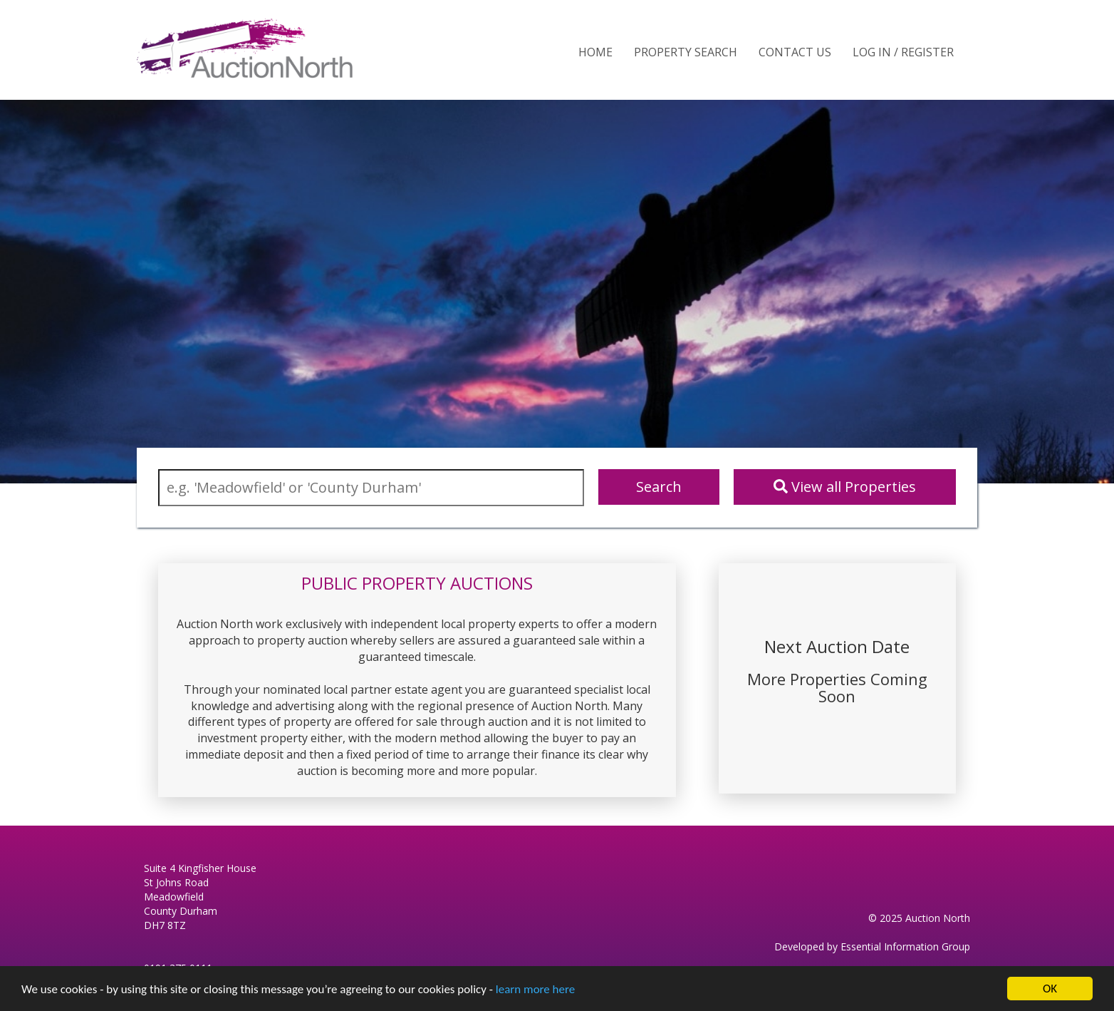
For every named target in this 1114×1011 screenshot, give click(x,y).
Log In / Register (903, 52)
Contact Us (795, 52)
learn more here (535, 989)
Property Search (685, 52)
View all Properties (845, 486)
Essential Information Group (905, 946)
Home (595, 52)
